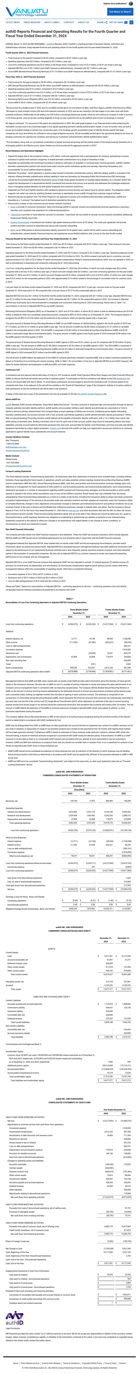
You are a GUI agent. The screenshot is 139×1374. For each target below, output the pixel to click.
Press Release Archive (30, 1363)
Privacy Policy (111, 1363)
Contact (68, 22)
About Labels (52, 22)
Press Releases (32, 22)
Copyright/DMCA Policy (92, 1363)
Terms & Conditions (71, 1363)
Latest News (13, 22)
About (15, 1363)
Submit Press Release (51, 1363)
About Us (83, 22)
